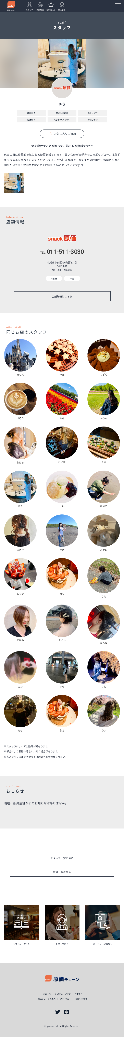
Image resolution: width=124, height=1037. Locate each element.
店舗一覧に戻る (62, 872)
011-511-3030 (62, 251)
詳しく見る (21, 926)
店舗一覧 (47, 993)
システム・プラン (63, 993)
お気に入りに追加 (62, 134)
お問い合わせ (81, 998)
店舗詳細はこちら (62, 296)
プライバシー (66, 998)
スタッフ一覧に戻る (61, 858)
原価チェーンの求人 (46, 998)
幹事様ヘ (78, 993)
